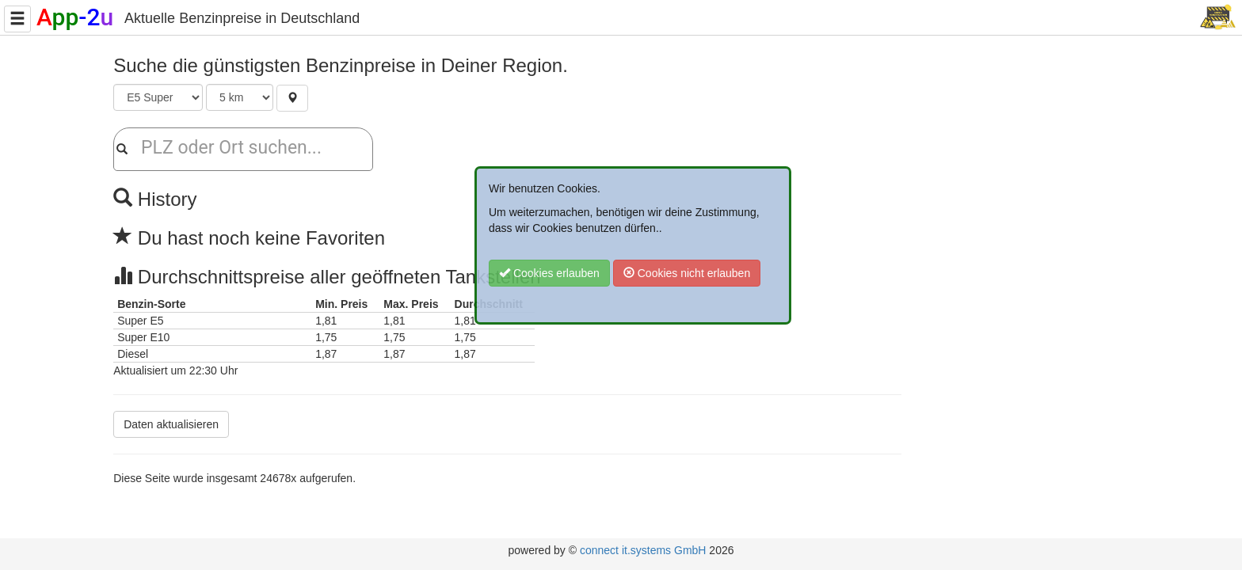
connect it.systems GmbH (643, 550)
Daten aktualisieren (171, 424)
